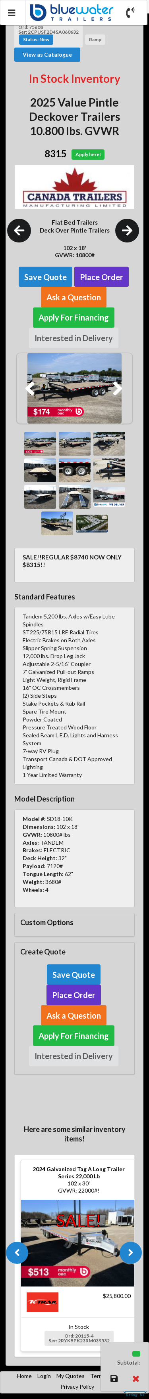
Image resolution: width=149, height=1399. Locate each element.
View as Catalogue (47, 54)
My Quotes (70, 1375)
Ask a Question (73, 297)
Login (44, 1375)
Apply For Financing (74, 317)
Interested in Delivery (74, 338)
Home (24, 1375)
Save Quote (45, 277)
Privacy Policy (77, 1386)
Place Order (101, 277)
